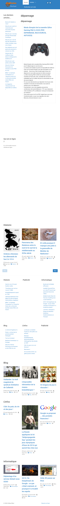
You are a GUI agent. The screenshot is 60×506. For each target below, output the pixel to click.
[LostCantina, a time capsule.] (11, 4)
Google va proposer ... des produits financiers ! (48, 416)
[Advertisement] (10, 114)
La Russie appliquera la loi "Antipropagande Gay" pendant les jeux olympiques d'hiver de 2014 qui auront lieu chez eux (30, 440)
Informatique (14, 486)
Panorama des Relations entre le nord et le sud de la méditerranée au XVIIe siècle (29, 248)
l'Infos (6, 414)
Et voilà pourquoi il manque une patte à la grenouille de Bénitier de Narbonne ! (48, 248)
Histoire (13, 264)
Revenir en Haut (45, 503)
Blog (11, 392)
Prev (5, 270)
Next (55, 270)
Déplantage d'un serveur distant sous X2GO (11, 479)
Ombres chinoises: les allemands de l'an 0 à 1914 (11, 256)
